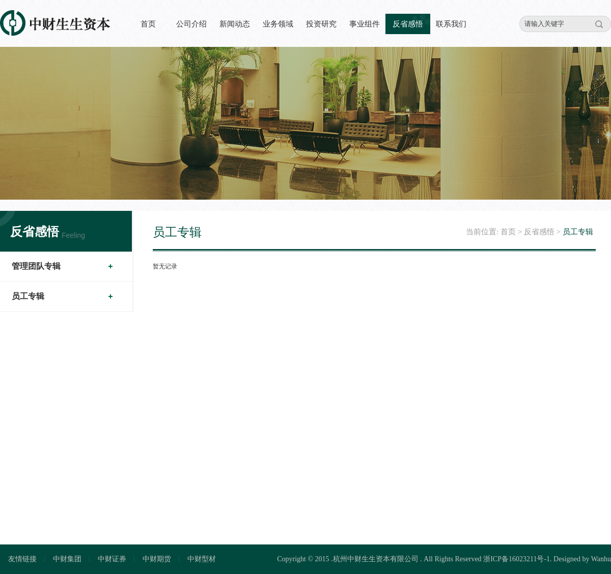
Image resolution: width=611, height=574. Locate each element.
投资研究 (321, 24)
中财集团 (67, 559)
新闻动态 (234, 24)
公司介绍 (191, 24)
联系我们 (451, 24)
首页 (148, 24)
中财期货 (157, 559)
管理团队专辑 (36, 266)
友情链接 (22, 559)
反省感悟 (408, 24)
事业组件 (364, 24)
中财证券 (112, 559)
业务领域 (278, 24)
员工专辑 (28, 296)
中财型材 (201, 559)
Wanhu (601, 559)
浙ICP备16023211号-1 (516, 559)
